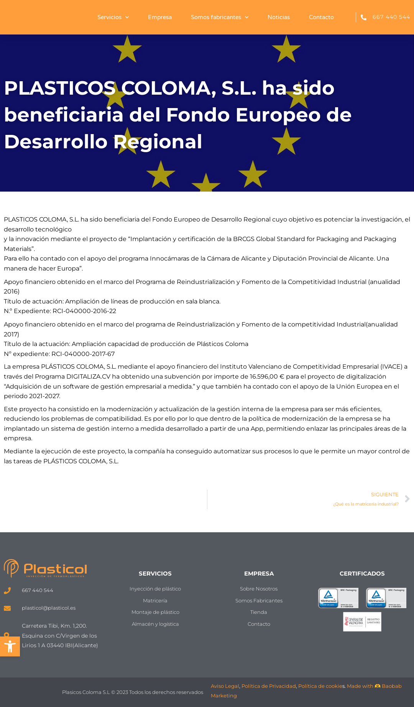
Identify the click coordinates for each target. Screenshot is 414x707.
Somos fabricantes (219, 17)
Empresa (160, 17)
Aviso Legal (225, 686)
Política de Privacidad (269, 686)
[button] (10, 646)
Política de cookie (320, 686)
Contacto (321, 17)
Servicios (113, 17)
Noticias (279, 17)
